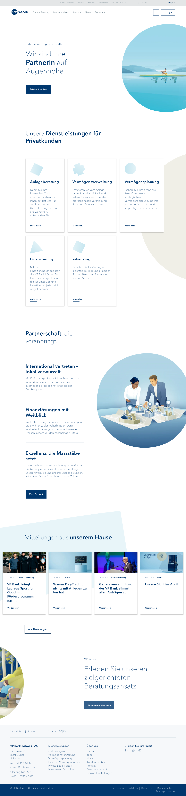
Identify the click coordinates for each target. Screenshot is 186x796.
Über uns (76, 12)
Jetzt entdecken (38, 91)
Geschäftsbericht (97, 769)
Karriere (91, 3)
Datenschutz (147, 788)
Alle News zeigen (37, 629)
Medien (81, 3)
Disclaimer (132, 788)
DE (169, 3)
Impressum (118, 788)
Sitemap (160, 791)
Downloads (103, 3)
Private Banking (41, 12)
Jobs (89, 754)
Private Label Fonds (60, 765)
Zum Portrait (36, 494)
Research (100, 12)
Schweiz (144, 3)
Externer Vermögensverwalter (66, 762)
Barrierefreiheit (165, 788)
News (88, 12)
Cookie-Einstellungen (99, 773)
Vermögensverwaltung (61, 754)
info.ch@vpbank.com (22, 767)
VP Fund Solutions (118, 3)
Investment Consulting (61, 769)
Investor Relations (67, 3)
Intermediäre (60, 12)
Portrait (91, 751)
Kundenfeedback (97, 762)
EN (173, 3)
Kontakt (91, 765)
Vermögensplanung (60, 758)
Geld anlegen (56, 751)
